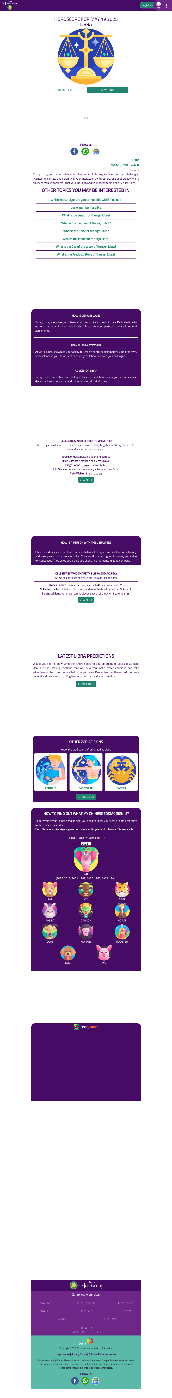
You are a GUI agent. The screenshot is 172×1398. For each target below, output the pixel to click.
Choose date (86, 684)
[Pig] (104, 955)
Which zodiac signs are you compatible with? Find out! (86, 199)
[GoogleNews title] (96, 151)
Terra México (125, 1303)
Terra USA (86, 1311)
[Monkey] (86, 934)
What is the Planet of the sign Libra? (86, 238)
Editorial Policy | (97, 1354)
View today (108, 90)
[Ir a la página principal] (36, 1034)
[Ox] (86, 892)
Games (62, 1318)
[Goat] (50, 934)
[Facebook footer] (75, 1380)
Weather (128, 1311)
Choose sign (86, 797)
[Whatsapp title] (85, 151)
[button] (158, 5)
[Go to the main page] (11, 5)
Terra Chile (45, 1303)
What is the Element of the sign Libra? (86, 223)
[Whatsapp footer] (85, 1380)
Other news (110, 1318)
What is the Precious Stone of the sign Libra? (86, 254)
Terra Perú (45, 1311)
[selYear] (86, 844)
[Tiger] (122, 892)
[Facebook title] (74, 151)
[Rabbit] (50, 913)
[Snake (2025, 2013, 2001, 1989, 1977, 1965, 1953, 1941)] (86, 863)
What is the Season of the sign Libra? (86, 215)
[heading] (86, 480)
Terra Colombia (86, 1303)
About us (111, 1354)
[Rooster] (122, 934)
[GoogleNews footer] (96, 1380)
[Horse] (122, 913)
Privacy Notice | (80, 1354)
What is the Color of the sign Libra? (86, 230)
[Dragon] (86, 913)
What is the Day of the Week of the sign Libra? (86, 246)
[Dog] (68, 955)
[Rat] (50, 892)
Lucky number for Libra (86, 207)
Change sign (64, 90)
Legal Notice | (63, 1354)
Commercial (77, 1332)
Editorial (96, 1332)
